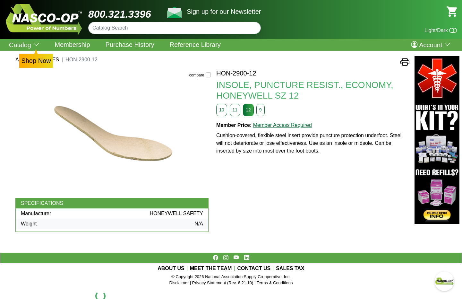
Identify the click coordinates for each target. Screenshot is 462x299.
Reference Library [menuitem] (195, 44)
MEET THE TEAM (211, 268)
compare (196, 75)
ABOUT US (171, 268)
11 (235, 109)
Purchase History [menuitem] (130, 44)
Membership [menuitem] (72, 44)
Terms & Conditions (275, 282)
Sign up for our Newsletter (224, 11)
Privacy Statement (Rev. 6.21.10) (222, 282)
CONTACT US (253, 268)
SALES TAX (290, 268)
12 (248, 109)
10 (221, 109)
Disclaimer (179, 282)
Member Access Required (282, 125)
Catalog (24, 44)
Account (430, 44)
